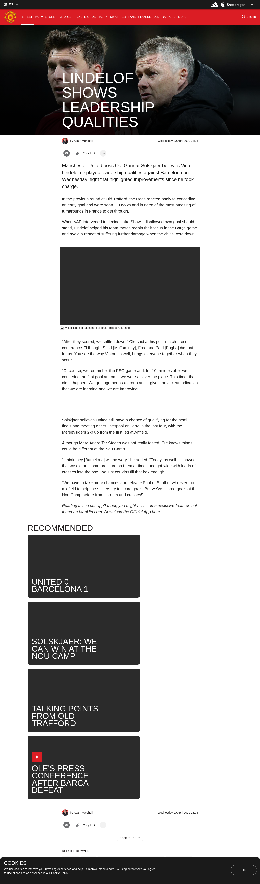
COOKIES (15, 863)
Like (89, 714)
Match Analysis (77, 740)
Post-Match (178, 714)
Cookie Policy (59, 873)
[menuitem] (27, 17)
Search (148, 727)
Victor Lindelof (103, 727)
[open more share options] (103, 153)
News (71, 714)
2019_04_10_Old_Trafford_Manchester (131, 714)
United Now (173, 727)
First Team (74, 727)
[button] (10, 4)
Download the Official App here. (132, 511)
